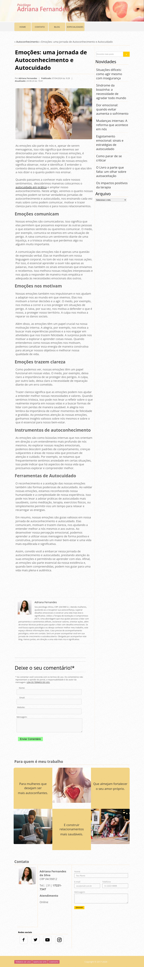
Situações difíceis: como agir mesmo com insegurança (109, 74)
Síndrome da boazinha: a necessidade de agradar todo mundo (111, 91)
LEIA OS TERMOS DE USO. (38, 682)
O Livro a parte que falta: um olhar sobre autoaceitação (111, 171)
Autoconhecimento (27, 41)
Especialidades (75, 26)
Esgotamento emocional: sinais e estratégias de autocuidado (109, 142)
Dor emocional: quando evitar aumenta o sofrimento (112, 109)
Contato (40, 26)
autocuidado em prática (31, 187)
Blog (57, 26)
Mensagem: (21, 717)
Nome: (22, 688)
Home (23, 26)
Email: (22, 697)
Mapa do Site (40, 962)
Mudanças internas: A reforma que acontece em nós (112, 124)
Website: (21, 707)
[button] (126, 54)
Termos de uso (23, 962)
